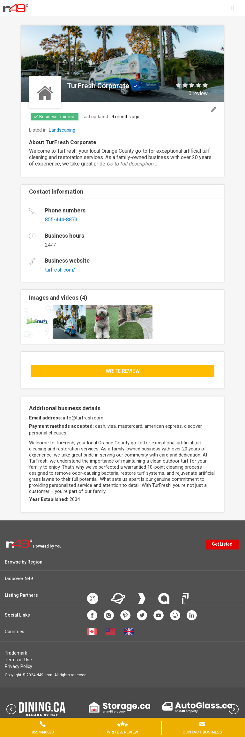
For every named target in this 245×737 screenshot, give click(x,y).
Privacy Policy (18, 666)
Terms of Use (18, 659)
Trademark (16, 653)
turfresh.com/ (60, 270)
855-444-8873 (61, 220)
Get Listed (222, 544)
